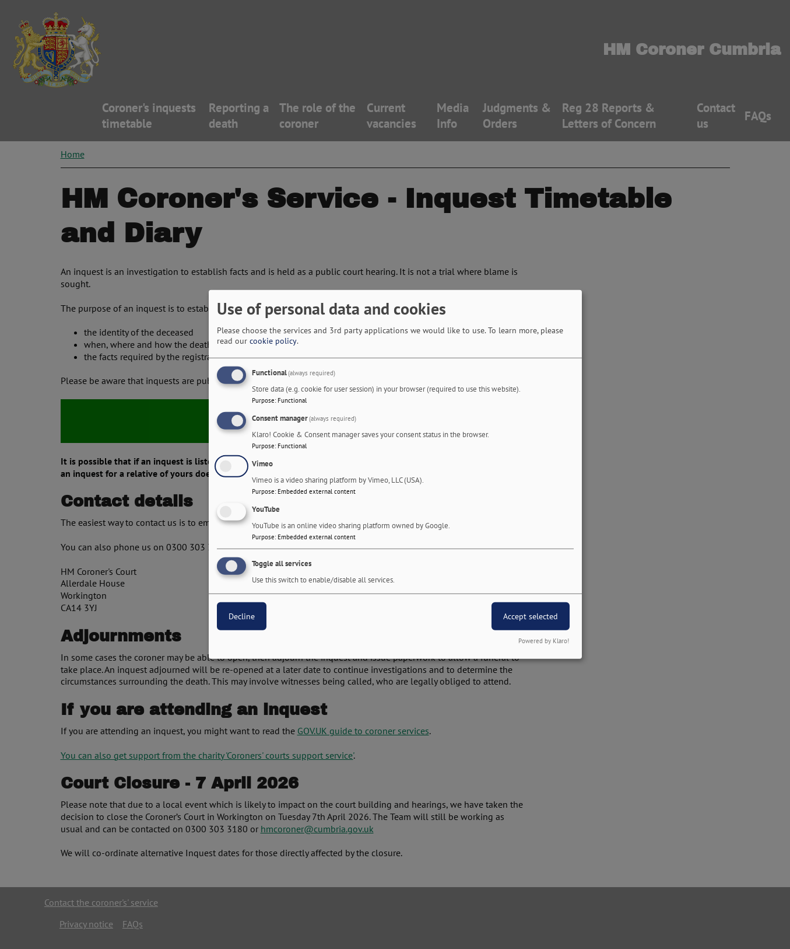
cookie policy (273, 341)
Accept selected (530, 615)
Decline (242, 615)
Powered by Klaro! (543, 641)
